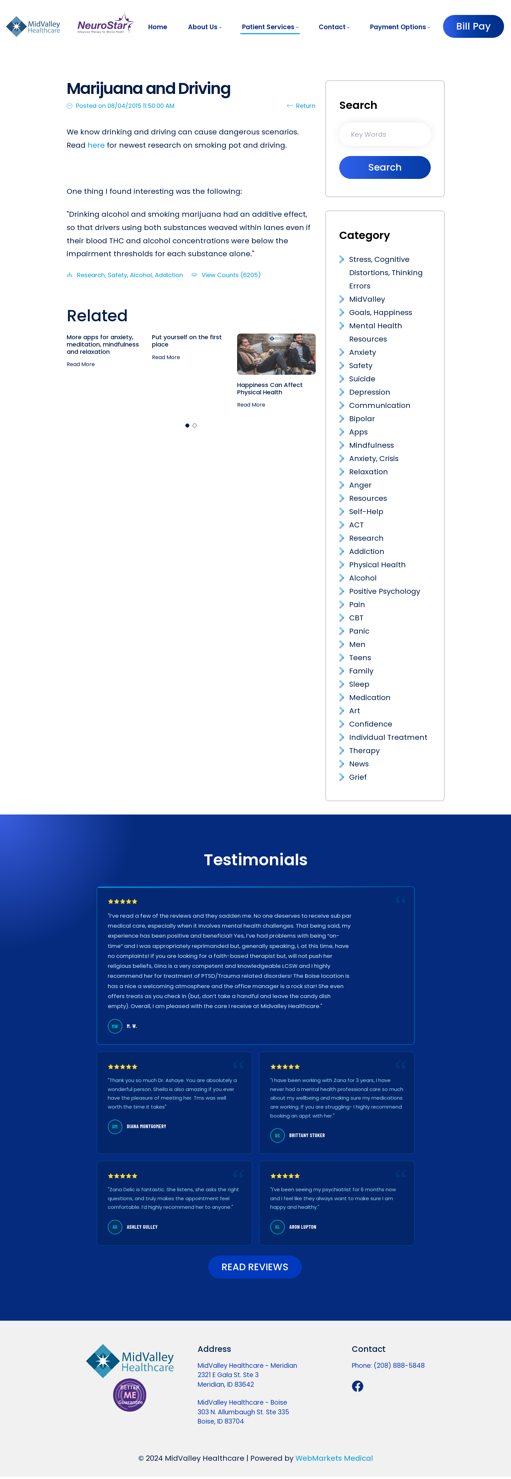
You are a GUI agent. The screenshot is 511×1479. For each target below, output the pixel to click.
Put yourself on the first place (187, 341)
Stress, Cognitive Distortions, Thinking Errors (386, 272)
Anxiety (362, 352)
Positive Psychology (384, 591)
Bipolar (362, 419)
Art (354, 711)
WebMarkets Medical (334, 1460)
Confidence (370, 724)
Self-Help (366, 511)
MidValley (367, 299)
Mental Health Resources (375, 332)
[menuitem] (158, 27)
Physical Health (377, 565)
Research (91, 275)
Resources (368, 498)
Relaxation (368, 472)
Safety (117, 275)
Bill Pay (473, 26)
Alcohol (141, 275)
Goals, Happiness (380, 312)
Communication (380, 405)
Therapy (364, 750)
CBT (356, 618)
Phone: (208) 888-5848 (388, 1367)
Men (357, 644)
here (96, 145)
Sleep (359, 684)
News (359, 764)
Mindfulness (371, 445)
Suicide (362, 379)
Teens (360, 658)
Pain (357, 604)
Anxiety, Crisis (374, 458)
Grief (358, 777)
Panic (359, 631)
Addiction (169, 275)
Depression (369, 392)
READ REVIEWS (255, 1268)
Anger (360, 485)
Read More (81, 364)
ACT (356, 525)
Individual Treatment (388, 737)
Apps (358, 432)
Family (361, 671)
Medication (370, 697)
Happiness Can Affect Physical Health (270, 388)
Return (301, 106)
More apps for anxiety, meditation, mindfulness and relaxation (103, 344)
